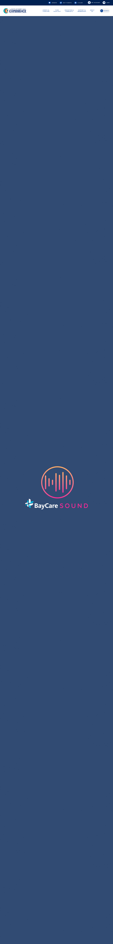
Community (68, 10)
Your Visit (56, 10)
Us (91, 10)
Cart (106, 2)
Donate (53, 2)
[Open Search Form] (104, 11)
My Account (94, 2)
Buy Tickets (66, 2)
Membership (81, 10)
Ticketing (45, 10)
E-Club (79, 2)
